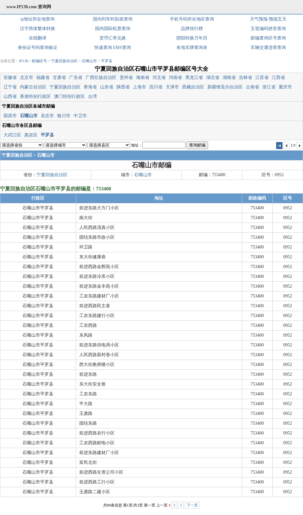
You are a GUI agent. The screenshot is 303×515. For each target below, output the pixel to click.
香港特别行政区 (35, 96)
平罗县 (106, 61)
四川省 (156, 87)
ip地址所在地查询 (37, 19)
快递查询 (103, 47)
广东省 (75, 77)
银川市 (63, 115)
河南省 (175, 77)
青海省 (90, 87)
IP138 (23, 61)
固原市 (10, 115)
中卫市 (80, 115)
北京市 (26, 77)
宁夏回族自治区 (64, 61)
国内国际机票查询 (112, 28)
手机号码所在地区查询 (192, 19)
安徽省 (10, 77)
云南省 (252, 87)
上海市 (139, 87)
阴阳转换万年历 (191, 38)
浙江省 (269, 87)
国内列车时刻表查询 (113, 19)
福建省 (43, 77)
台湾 (92, 96)
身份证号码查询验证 (37, 47)
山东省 (106, 87)
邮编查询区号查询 (268, 38)
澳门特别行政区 (69, 96)
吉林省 (245, 77)
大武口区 (12, 135)
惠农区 (31, 135)
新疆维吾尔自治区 (225, 87)
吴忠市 (47, 115)
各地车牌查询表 (191, 47)
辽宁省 (10, 87)
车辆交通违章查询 (268, 47)
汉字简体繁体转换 (37, 28)
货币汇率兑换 (112, 38)
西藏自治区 (193, 87)
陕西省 (123, 87)
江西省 (278, 77)
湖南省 (229, 77)
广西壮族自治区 (101, 77)
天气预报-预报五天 (268, 19)
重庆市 (285, 87)
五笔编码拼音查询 (268, 28)
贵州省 (126, 77)
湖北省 (212, 77)
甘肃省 (59, 77)
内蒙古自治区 (33, 87)
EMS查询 (122, 47)
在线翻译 (37, 38)
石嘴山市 (89, 61)
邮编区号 (39, 61)
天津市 (172, 87)
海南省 (142, 77)
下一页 (192, 505)
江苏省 (262, 77)
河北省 (159, 77)
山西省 (10, 96)
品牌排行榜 (192, 28)
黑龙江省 (194, 77)
